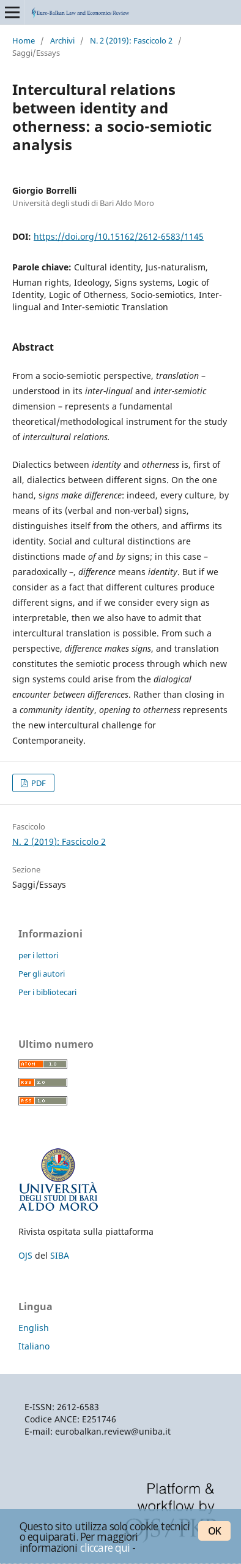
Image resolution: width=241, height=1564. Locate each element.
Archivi (62, 40)
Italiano (34, 1346)
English (33, 1327)
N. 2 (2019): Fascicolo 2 (131, 40)
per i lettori (38, 955)
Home (23, 40)
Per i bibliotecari (47, 992)
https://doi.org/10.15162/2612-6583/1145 (119, 236)
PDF (37, 782)
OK (214, 1531)
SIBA (59, 1255)
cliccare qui (105, 1547)
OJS (25, 1255)
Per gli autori (41, 973)
